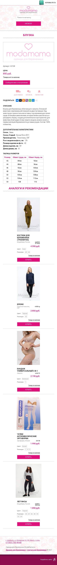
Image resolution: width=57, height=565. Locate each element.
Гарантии (39, 95)
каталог (28, 24)
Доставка (18, 95)
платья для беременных (36, 550)
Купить (28, 260)
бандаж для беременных (16, 550)
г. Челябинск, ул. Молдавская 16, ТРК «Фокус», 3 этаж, (30, 542)
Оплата (29, 95)
